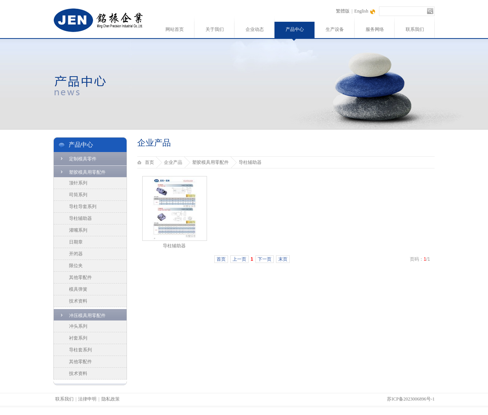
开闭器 (76, 253)
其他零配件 (80, 277)
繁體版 (343, 11)
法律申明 (87, 399)
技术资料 (78, 301)
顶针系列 (78, 183)
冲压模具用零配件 (87, 315)
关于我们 (214, 29)
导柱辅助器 (80, 218)
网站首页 (174, 29)
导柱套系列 (80, 350)
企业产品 (173, 162)
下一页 (264, 259)
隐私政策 (110, 399)
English (361, 11)
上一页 (239, 259)
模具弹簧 (78, 289)
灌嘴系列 (78, 230)
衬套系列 (78, 338)
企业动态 (255, 29)
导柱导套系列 (82, 206)
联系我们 (415, 29)
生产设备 (335, 29)
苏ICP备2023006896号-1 (411, 399)
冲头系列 (78, 326)
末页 (282, 259)
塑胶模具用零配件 (87, 172)
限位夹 (76, 265)
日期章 (76, 242)
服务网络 (375, 29)
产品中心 (295, 29)
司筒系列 (78, 194)
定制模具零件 (82, 159)
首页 (149, 162)
